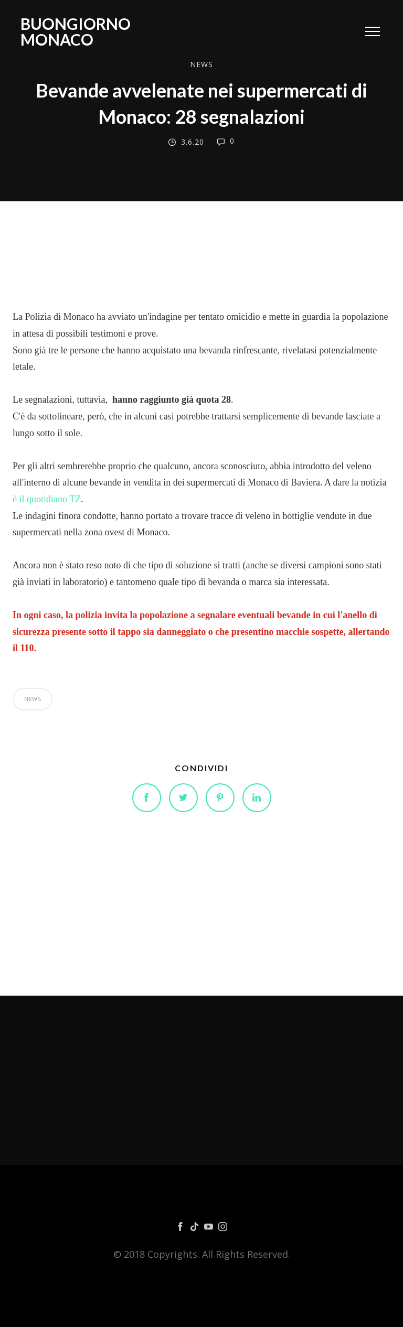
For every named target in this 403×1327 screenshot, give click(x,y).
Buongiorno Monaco (75, 31)
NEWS (201, 64)
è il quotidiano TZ (47, 499)
